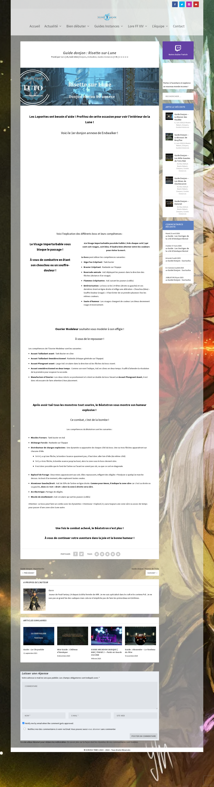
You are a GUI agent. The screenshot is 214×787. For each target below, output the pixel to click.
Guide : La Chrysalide (33, 682)
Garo (62, 89)
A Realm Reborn (182, 197)
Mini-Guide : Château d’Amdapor (67, 683)
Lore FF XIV (136, 59)
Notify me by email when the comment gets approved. (48, 756)
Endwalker (92, 89)
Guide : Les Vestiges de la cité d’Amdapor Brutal (177, 270)
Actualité (51, 59)
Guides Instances (106, 59)
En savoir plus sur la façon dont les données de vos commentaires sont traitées (102, 774)
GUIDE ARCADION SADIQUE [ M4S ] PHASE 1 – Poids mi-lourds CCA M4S (106, 685)
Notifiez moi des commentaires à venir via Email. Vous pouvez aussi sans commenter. (69, 762)
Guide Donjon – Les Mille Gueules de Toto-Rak (182, 191)
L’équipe (158, 59)
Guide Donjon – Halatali (181, 235)
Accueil (35, 59)
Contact (179, 59)
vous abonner (94, 762)
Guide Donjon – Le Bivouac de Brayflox (181, 170)
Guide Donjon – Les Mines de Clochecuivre (181, 214)
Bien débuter (76, 59)
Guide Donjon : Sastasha (179, 293)
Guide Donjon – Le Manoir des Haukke (181, 150)
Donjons (82, 89)
